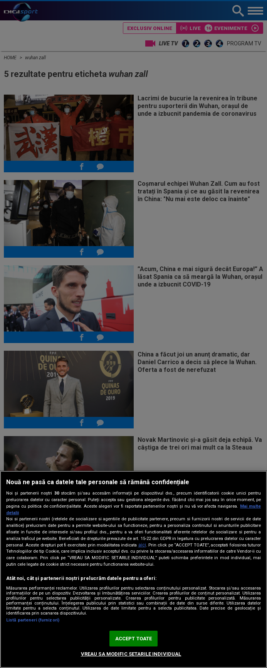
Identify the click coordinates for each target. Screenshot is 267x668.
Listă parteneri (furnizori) (32, 620)
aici (142, 545)
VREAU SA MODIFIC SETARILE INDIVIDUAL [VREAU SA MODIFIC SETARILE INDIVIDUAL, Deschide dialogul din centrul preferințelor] (131, 654)
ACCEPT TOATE (133, 638)
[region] (133, 569)
